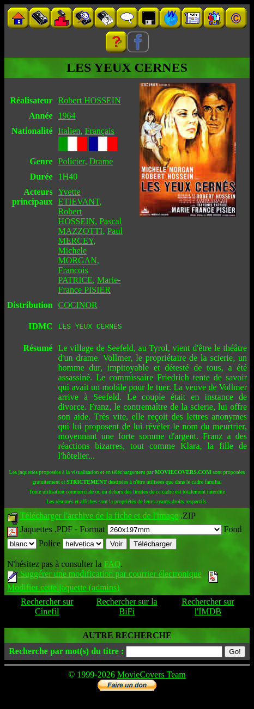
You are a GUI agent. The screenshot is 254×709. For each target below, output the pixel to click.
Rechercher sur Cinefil (47, 608)
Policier (71, 161)
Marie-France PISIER (89, 284)
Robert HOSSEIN (89, 100)
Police (71, 545)
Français (99, 130)
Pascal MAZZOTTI (90, 226)
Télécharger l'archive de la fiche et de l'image (99, 517)
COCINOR (78, 305)
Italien (69, 130)
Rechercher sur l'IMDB (208, 608)
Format (150, 530)
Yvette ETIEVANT (79, 196)
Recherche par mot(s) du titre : (66, 652)
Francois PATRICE (75, 275)
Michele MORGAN (77, 255)
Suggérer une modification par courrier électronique (104, 575)
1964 (67, 115)
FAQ (112, 565)
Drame (101, 161)
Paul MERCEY (90, 235)
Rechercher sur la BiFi (127, 608)
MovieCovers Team (151, 676)
